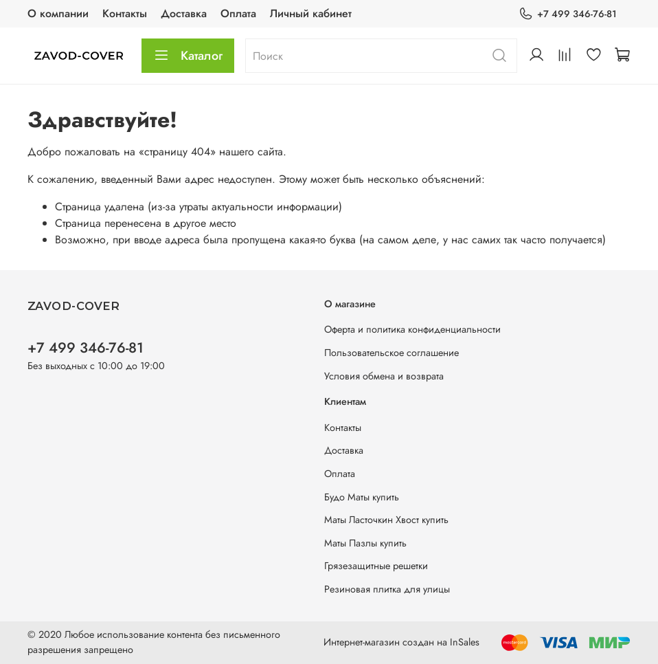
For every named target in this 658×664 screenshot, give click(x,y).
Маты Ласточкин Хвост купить (386, 520)
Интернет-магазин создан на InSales (401, 642)
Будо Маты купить (361, 497)
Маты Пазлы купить (365, 543)
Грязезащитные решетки (376, 566)
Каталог (188, 56)
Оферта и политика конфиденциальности (412, 329)
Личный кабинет (311, 13)
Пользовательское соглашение (391, 352)
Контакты (124, 13)
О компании (58, 13)
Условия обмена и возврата (384, 376)
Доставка (184, 13)
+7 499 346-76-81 (568, 14)
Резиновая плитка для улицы (387, 589)
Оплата (238, 13)
